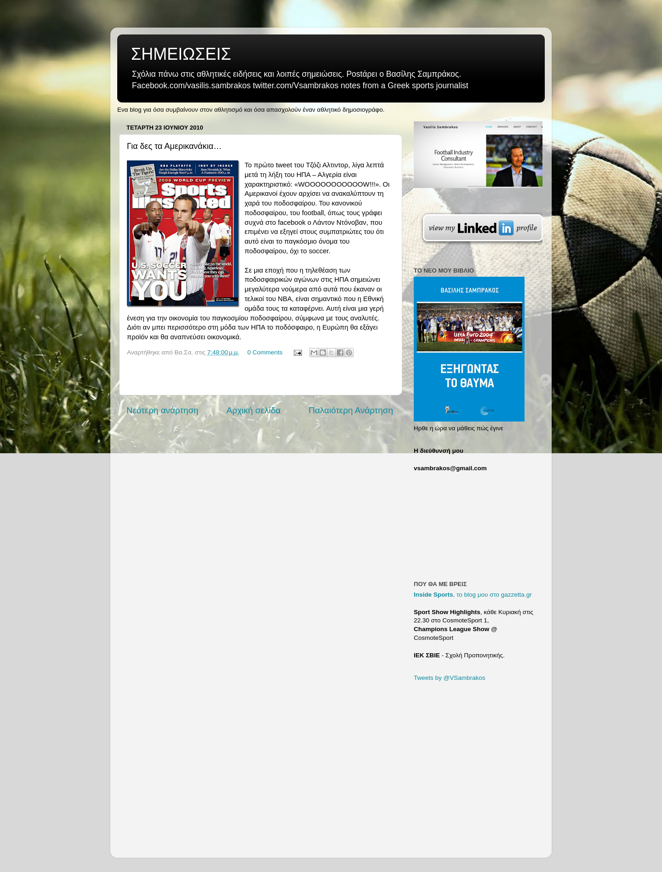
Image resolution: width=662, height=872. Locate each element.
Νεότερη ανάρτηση (162, 410)
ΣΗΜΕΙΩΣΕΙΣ (181, 54)
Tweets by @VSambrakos (449, 677)
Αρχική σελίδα (254, 410)
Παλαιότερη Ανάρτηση (350, 410)
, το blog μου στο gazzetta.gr (473, 594)
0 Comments (265, 352)
